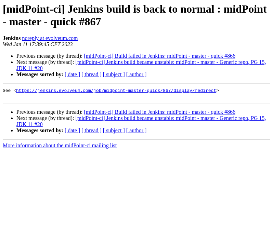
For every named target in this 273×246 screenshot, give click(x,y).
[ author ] (136, 74)
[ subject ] (114, 74)
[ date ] (72, 74)
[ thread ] (91, 74)
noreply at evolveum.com (50, 38)
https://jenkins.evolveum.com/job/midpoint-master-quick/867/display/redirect (116, 91)
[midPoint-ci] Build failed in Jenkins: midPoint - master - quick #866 (159, 56)
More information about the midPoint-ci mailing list (60, 147)
